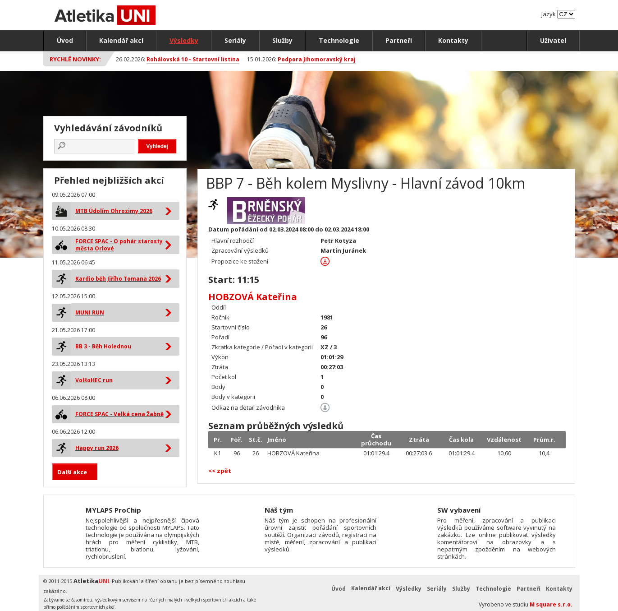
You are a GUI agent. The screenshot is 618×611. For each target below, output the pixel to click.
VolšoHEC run (94, 380)
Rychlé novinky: (75, 59)
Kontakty (453, 40)
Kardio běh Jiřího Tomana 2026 (118, 278)
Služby (282, 40)
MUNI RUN (89, 312)
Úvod (65, 40)
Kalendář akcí (121, 40)
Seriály (235, 40)
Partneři (398, 40)
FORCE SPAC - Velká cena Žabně (119, 414)
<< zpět (219, 471)
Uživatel (553, 40)
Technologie (339, 40)
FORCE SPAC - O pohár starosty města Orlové (119, 244)
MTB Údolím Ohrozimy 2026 (113, 211)
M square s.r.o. (551, 604)
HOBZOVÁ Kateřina (252, 297)
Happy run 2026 (97, 448)
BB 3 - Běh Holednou (103, 346)
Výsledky (183, 40)
